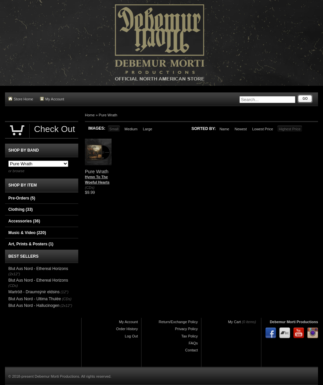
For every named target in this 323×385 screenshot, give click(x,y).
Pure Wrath (108, 115)
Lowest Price (262, 129)
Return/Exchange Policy (178, 322)
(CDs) (90, 188)
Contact (191, 350)
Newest (240, 129)
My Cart (234, 322)
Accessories (24, 221)
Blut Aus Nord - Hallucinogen (33, 305)
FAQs (193, 343)
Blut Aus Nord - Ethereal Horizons (38, 268)
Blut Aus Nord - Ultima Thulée (34, 299)
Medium (131, 129)
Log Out (131, 336)
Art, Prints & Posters (30, 244)
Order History (127, 329)
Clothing (20, 209)
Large (147, 129)
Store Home (20, 99)
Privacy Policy (186, 329)
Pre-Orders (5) (21, 198)
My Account (52, 99)
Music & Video (27, 232)
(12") (64, 292)
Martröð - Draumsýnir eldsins (34, 292)
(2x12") (14, 274)
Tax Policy (189, 336)
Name (224, 129)
